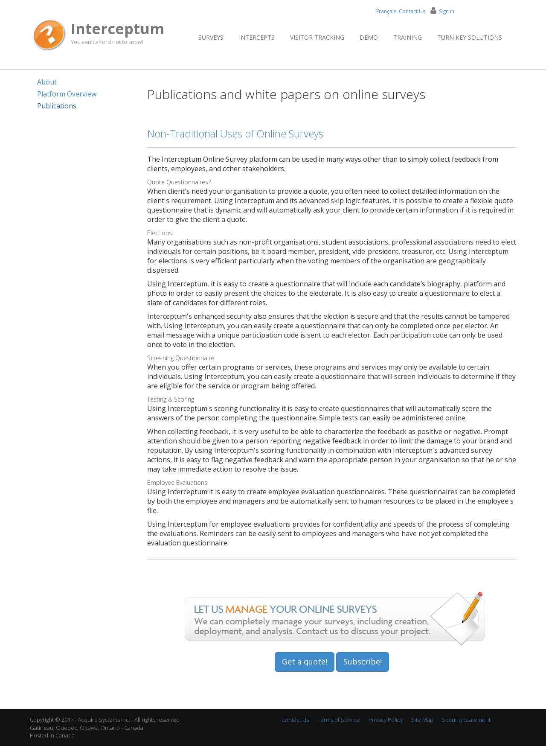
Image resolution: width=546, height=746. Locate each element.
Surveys (211, 37)
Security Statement (466, 719)
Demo (369, 37)
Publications (56, 106)
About (47, 82)
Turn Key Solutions (469, 37)
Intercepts (257, 37)
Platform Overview (66, 94)
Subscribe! (362, 661)
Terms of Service (338, 719)
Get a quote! (304, 661)
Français (386, 11)
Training (407, 37)
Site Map (422, 719)
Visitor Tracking (317, 37)
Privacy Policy (386, 719)
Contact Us (412, 11)
